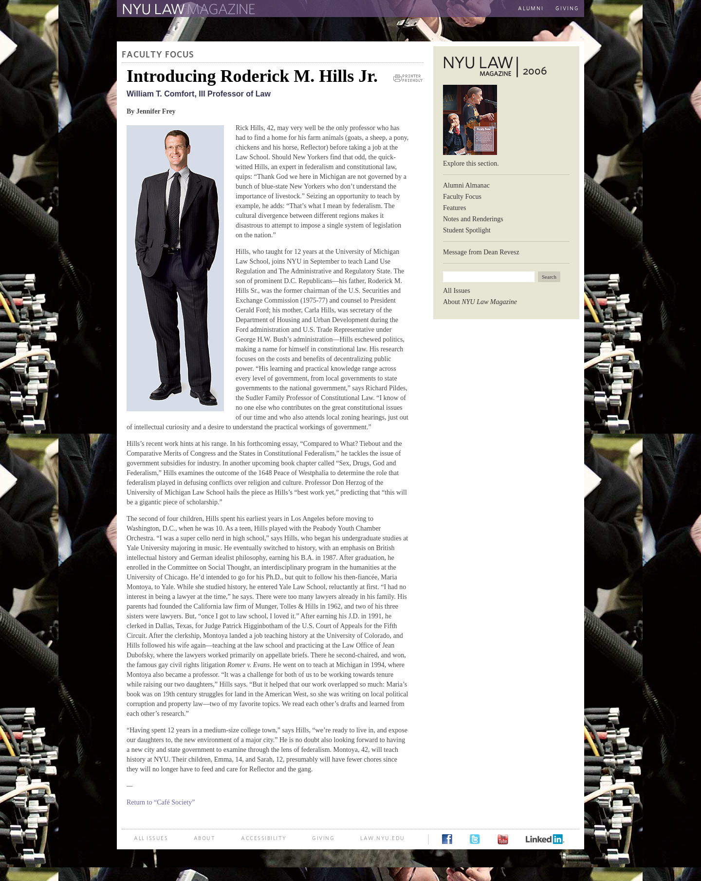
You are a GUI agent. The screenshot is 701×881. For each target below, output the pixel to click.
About (480, 302)
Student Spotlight (467, 230)
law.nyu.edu (382, 838)
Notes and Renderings (473, 219)
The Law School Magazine (187, 9)
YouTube (503, 839)
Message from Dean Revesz (481, 252)
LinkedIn (545, 839)
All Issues (456, 290)
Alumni (531, 8)
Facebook (447, 839)
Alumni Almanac (466, 185)
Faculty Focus (158, 55)
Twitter (475, 839)
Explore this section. (471, 163)
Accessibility (264, 838)
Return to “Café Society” (161, 802)
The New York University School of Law (362, 9)
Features (454, 207)
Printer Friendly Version (408, 78)
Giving (567, 8)
